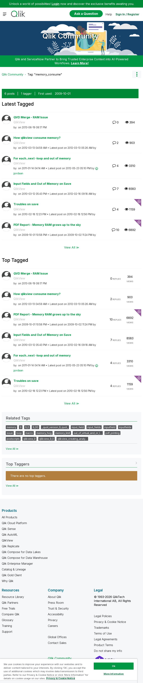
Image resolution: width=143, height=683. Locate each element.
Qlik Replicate (10, 546)
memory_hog (44, 433)
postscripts (13, 438)
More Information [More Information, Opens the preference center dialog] (114, 673)
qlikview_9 (29, 438)
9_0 (27, 427)
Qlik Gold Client (12, 575)
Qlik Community (70, 36)
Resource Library (13, 597)
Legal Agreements (105, 639)
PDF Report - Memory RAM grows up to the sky (47, 225)
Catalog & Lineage (14, 569)
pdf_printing (112, 433)
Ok (113, 666)
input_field (78, 427)
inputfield (109, 427)
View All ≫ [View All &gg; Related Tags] (12, 448)
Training (7, 626)
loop (19, 433)
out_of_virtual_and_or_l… (88, 433)
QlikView (19, 122)
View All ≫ (71, 247)
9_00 (35, 427)
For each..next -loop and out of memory (42, 158)
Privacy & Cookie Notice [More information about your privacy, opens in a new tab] (60, 678)
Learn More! (80, 63)
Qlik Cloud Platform (14, 523)
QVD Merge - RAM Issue (31, 117)
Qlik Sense (9, 529)
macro (29, 433)
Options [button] (136, 74)
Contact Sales (57, 643)
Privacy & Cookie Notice (110, 622)
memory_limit (62, 433)
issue (10, 433)
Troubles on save (26, 204)
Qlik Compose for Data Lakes (21, 552)
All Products (9, 517)
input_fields (94, 427)
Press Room (56, 602)
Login (55, 4)
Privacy (53, 620)
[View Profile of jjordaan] (18, 173)
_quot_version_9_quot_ (55, 427)
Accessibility (56, 614)
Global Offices (57, 637)
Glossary (7, 620)
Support (7, 631)
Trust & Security (58, 608)
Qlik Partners (10, 602)
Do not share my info (108, 651)
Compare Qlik (10, 614)
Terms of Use (103, 633)
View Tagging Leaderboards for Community (71, 462)
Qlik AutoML (10, 534)
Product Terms (103, 645)
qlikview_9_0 (46, 438)
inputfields (125, 427)
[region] (68, 671)
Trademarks (101, 627)
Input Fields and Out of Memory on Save (42, 183)
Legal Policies (103, 616)
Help (108, 14)
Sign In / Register (127, 14)
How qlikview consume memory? (37, 138)
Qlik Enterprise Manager (17, 563)
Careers (53, 626)
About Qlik (54, 597)
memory (11, 427)
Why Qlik (7, 581)
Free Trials (8, 608)
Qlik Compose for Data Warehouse (25, 558)
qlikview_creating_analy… (72, 438)
